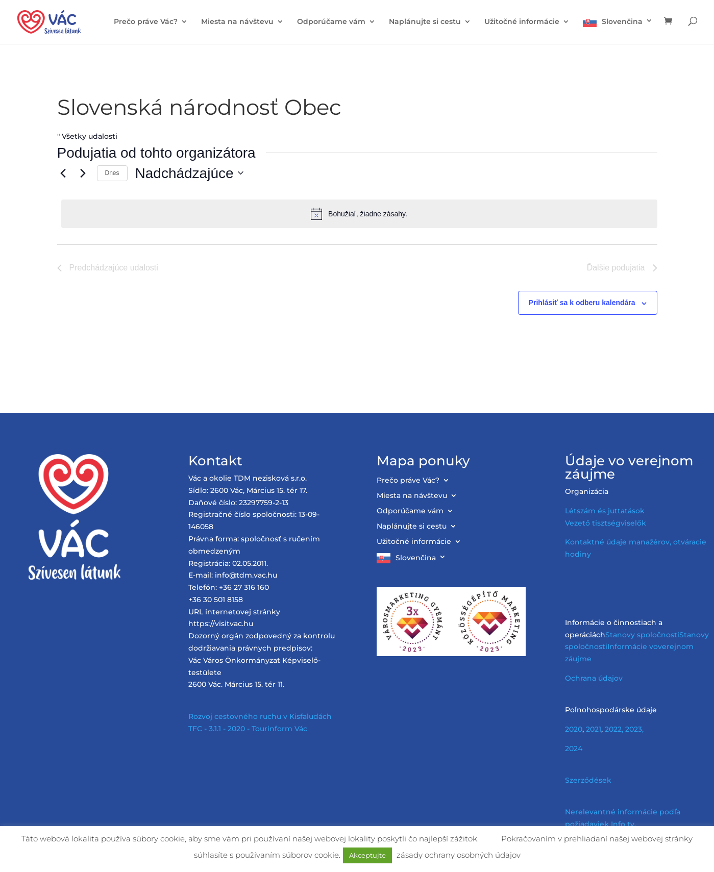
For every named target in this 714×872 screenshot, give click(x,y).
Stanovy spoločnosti (642, 634)
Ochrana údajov (594, 678)
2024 (573, 748)
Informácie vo (632, 646)
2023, (634, 729)
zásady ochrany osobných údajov (459, 855)
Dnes (112, 173)
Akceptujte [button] (367, 855)
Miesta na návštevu (237, 22)
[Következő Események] (83, 173)
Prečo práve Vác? (146, 22)
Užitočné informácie (521, 22)
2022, (614, 729)
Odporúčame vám (331, 22)
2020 (573, 729)
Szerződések (588, 780)
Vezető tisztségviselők (605, 523)
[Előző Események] (63, 173)
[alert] (359, 214)
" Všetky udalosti (87, 136)
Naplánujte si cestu (425, 22)
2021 (593, 729)
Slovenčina (622, 21)
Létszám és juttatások (605, 510)
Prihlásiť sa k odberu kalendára (582, 302)
